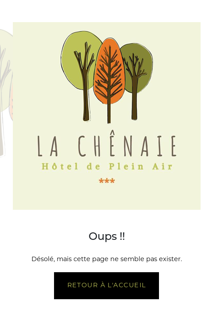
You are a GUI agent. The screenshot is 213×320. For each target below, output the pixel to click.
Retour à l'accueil (106, 285)
